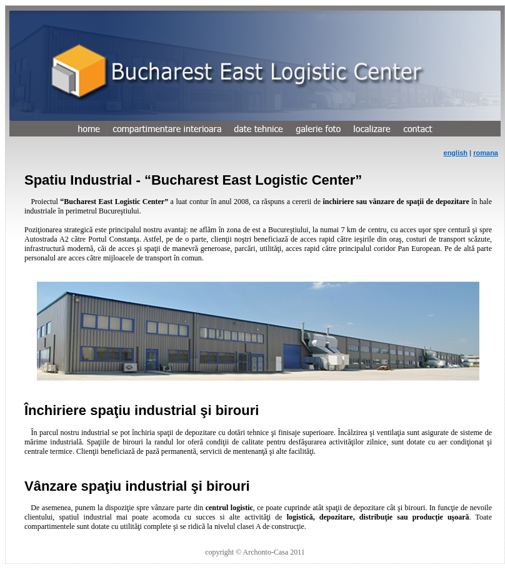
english (456, 152)
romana (485, 152)
